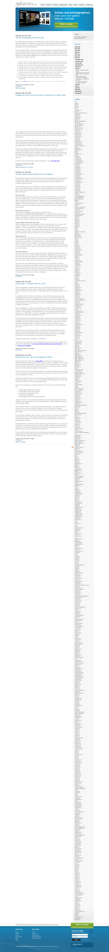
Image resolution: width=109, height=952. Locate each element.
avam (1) (77, 218)
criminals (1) (77, 328)
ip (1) (76, 521)
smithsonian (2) (78, 806)
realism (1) (77, 729)
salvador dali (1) (78, 762)
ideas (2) (77, 499)
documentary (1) (78, 371)
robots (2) (77, 751)
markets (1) (77, 577)
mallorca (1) (77, 574)
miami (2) (77, 586)
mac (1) (76, 563)
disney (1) (77, 365)
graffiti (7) (77, 465)
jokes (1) (77, 534)
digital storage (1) (79, 360)
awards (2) (77, 220)
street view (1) (78, 836)
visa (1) (76, 896)
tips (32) (76, 859)
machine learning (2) (79, 564)
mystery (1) (77, 613)
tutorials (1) (77, 873)
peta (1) (76, 665)
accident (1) (77, 114)
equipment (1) (78, 392)
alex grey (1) (77, 122)
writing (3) (77, 912)
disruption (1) (78, 367)
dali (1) (76, 339)
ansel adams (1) (78, 144)
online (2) (77, 641)
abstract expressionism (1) (81, 113)
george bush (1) (78, 452)
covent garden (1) (79, 324)
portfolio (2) (77, 691)
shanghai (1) (77, 792)
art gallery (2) (78, 167)
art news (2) (77, 175)
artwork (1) (77, 204)
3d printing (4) (78, 110)
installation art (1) (79, 514)
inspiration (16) (78, 510)
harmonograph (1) (79, 477)
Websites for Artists (36, 938)
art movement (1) (79, 174)
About (33, 932)
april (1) (76, 152)
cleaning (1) (77, 285)
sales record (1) (78, 760)
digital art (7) (77, 354)
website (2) (77, 899)
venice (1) (77, 888)
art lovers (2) (77, 171)
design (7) (77, 346)
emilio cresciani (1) (79, 390)
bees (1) (77, 230)
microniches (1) (78, 588)
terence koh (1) (78, 851)
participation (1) (78, 654)
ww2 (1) (76, 914)
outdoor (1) (77, 646)
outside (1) (77, 648)
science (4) (77, 772)
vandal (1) (77, 884)
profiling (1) (77, 710)
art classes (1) (78, 159)
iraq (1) (76, 522)
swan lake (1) (78, 846)
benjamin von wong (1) (80, 231)
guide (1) (77, 471)
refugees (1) (77, 735)
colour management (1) (80, 300)
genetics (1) (77, 448)
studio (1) (77, 837)
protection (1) (78, 717)
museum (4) (77, 611)
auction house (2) (79, 211)
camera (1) (77, 257)
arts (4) (76, 201)
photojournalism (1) (79, 678)
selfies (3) (77, 784)
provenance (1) (78, 720)
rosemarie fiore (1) (79, 754)
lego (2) (76, 547)
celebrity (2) (77, 264)
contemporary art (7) (79, 312)
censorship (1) (78, 265)
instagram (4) (78, 511)
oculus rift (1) (78, 638)
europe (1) (77, 395)
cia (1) (76, 282)
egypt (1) (77, 386)
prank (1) (77, 695)
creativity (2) (77, 327)
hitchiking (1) (78, 485)
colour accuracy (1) (79, 298)
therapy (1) (77, 856)
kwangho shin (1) (79, 544)
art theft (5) (77, 189)
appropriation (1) (78, 149)
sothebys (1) (77, 814)
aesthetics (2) (78, 117)
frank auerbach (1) (79, 428)
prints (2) (77, 706)
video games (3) (78, 892)
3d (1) (76, 108)
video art (31, 167)
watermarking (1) (78, 897)
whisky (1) (77, 902)
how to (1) (77, 496)
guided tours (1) (78, 473)
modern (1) (77, 598)
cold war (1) (77, 289)
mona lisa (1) (78, 601)
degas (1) (77, 345)
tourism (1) (77, 865)
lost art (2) (77, 560)
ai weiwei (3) (77, 118)
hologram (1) (78, 491)
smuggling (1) (78, 807)
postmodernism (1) (79, 693)
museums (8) (78, 612)
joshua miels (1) (78, 536)
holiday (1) (77, 489)
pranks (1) (77, 697)
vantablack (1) (78, 886)
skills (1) (77, 800)
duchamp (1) (77, 380)
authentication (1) (79, 215)
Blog (70, 4)
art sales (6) (77, 185)
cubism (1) (77, 334)
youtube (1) (77, 919)
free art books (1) (79, 431)
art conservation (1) (79, 162)
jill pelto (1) (77, 530)
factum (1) (77, 407)
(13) (76, 102)
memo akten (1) (78, 583)
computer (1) (78, 306)
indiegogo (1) (78, 508)
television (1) (78, 850)
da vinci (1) (77, 338)
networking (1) (78, 624)
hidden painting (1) (79, 484)
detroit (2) (77, 349)
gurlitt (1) (77, 474)
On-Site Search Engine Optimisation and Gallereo (81, 77)
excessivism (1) (78, 398)
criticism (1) (77, 330)
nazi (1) (76, 622)
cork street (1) (78, 320)
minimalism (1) (78, 593)
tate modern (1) (78, 848)
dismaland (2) (78, 364)
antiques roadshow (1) (80, 145)
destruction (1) (78, 347)
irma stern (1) (78, 523)
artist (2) (77, 193)
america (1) (77, 130)
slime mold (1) (78, 803)
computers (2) (78, 308)
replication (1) (78, 740)
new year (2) (77, 628)
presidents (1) (78, 699)
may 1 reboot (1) (78, 578)
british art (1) (77, 246)
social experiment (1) (79, 811)
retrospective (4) (78, 747)
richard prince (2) (79, 749)
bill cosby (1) (77, 234)
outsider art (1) (78, 649)
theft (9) (76, 854)
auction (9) (77, 210)
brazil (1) (77, 244)
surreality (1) (77, 844)
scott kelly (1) (78, 773)
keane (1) (77, 540)
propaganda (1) (78, 716)
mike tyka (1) (78, 590)
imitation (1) (77, 506)
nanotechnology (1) (79, 615)
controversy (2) (78, 315)
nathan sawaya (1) (79, 619)
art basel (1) (77, 156)
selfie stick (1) (78, 783)
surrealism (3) (78, 843)
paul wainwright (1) (79, 657)
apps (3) (77, 151)
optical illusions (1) (79, 643)
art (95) (76, 155)
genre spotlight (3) (79, 451)
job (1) (76, 532)
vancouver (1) (78, 882)
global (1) (77, 461)
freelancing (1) (78, 435)
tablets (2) (77, 847)
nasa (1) (77, 618)
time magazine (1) (79, 858)
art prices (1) (77, 179)
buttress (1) (77, 252)
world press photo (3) (79, 911)
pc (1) (76, 658)
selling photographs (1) (80, 788)
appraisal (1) (77, 148)
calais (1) (77, 256)
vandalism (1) (78, 885)
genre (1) (77, 450)
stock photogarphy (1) (80, 826)
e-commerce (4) (78, 382)
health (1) (77, 480)
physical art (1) (78, 680)
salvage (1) (77, 764)
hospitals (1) (77, 495)
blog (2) (76, 240)
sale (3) (76, 757)
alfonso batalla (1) (79, 125)
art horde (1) (77, 170)
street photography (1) (80, 835)
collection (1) (78, 293)
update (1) (77, 877)
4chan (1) (77, 111)
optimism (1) (77, 645)
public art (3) (77, 723)
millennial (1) (78, 592)
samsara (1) (77, 765)
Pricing (55, 4)
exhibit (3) (77, 399)
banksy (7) (77, 226)
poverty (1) (77, 694)
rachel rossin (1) (78, 727)
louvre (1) (77, 562)
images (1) (77, 504)
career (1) (77, 259)
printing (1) (77, 704)
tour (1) (76, 863)
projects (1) (77, 714)
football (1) (77, 420)
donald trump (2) (78, 372)
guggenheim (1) (78, 470)
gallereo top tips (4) (79, 443)
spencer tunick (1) (79, 818)
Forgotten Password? (86, 939)
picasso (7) (77, 682)
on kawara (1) (78, 639)
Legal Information (35, 946)
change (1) (77, 270)
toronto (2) (77, 862)
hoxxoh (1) (77, 497)
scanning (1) (77, 770)
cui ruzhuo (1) (78, 335)
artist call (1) (77, 194)
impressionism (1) (79, 507)
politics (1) (77, 687)
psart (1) (77, 721)
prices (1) (77, 701)
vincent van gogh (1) (79, 893)
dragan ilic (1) (78, 376)
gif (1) (76, 455)
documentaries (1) (79, 369)
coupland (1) (77, 323)
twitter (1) (77, 874)
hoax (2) (77, 488)
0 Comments (18, 86)
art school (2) (78, 186)
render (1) (77, 736)
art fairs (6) (77, 166)
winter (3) (77, 903)
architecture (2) (78, 154)
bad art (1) (77, 223)
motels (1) (77, 605)
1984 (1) (77, 103)
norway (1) (77, 634)
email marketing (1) (79, 388)
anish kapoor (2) (78, 143)
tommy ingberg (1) (79, 861)
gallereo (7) (77, 439)
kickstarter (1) (78, 541)
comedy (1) (77, 302)
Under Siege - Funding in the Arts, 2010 (82, 79)
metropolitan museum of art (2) (82, 585)
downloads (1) (78, 375)
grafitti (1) (77, 466)
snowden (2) (77, 810)
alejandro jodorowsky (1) (80, 121)
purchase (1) (77, 724)
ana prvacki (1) (78, 133)
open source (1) (78, 642)
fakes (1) (77, 410)
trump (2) (77, 871)
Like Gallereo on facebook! (81, 37)
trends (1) (77, 869)
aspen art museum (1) (80, 207)
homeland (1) (78, 492)
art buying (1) (78, 158)
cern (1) (76, 267)
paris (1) (77, 653)
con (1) (76, 309)
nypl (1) (76, 637)
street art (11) (78, 833)
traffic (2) (77, 866)
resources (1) (78, 745)
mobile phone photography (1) (81, 596)
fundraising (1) (78, 437)
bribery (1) (77, 245)
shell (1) (76, 794)
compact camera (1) (79, 304)
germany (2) (77, 454)
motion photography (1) (80, 607)
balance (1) (77, 225)
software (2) (77, 813)
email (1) (77, 387)
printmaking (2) (78, 705)
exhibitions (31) (78, 402)
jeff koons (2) (78, 529)
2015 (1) (77, 106)
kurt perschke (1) (78, 542)
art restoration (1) (79, 182)
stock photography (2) (80, 828)
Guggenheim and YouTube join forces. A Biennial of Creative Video (83, 74)
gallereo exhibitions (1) (80, 440)
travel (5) (77, 867)
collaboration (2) (78, 290)
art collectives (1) (79, 160)
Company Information (44, 946)
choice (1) (77, 278)
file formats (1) (78, 414)
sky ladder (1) (78, 802)
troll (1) (76, 870)
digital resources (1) (79, 358)
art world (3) (77, 190)
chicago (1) (77, 274)
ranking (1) (77, 728)
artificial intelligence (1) (80, 192)
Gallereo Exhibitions (36, 936)
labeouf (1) (77, 545)
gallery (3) (77, 446)
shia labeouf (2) (78, 796)
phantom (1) (77, 669)
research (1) (77, 742)
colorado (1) (77, 297)
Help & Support (35, 935)
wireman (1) (77, 904)
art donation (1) (78, 163)
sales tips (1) (78, 761)
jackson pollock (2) (79, 527)
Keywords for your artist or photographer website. (82, 82)
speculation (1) (78, 817)
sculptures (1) (78, 776)
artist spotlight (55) (79, 197)
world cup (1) (78, 910)
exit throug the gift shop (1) (81, 405)
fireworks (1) (77, 417)
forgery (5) (77, 424)
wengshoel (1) (78, 900)
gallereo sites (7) (78, 441)
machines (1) (78, 566)
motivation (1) (78, 608)
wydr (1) (76, 915)
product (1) (77, 709)
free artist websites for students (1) (82, 433)
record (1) (77, 731)
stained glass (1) (78, 822)
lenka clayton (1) (78, 548)
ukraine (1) (77, 876)
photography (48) (79, 676)
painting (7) (77, 650)
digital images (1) (79, 357)
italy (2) (76, 526)
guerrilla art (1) (78, 469)
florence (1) (77, 418)
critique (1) (77, 331)
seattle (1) (77, 780)
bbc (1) (76, 229)
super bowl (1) (78, 841)
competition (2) (78, 305)
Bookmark (75, 945)
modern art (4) (78, 600)
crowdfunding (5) (78, 332)
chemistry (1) (78, 272)
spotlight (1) (77, 820)
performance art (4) (79, 663)
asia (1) (76, 205)
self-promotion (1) (79, 781)
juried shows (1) (78, 538)
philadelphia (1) (78, 671)
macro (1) (77, 567)
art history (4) (78, 169)
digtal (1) (77, 362)
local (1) (76, 555)
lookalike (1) (77, 557)
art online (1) (77, 177)
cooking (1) (77, 316)
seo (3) (76, 790)
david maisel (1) (78, 341)
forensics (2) (77, 422)
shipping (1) (77, 798)
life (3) (76, 553)
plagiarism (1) (78, 684)
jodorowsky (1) (78, 533)
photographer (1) (78, 674)
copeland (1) (77, 317)
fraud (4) (77, 429)
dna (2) (76, 368)
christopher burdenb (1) (80, 280)
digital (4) (77, 353)
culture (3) (77, 336)
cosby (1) (77, 321)
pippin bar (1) (78, 683)
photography (23, 88)
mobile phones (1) (79, 597)
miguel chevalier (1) (79, 589)
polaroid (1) (77, 686)
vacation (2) (77, 878)
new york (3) (77, 630)
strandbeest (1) (78, 832)
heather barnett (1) (79, 481)
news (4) (77, 631)
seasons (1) (77, 779)
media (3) (77, 579)
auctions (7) (77, 212)
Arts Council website (24, 345)
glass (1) (77, 458)
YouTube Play (55, 161)
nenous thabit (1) (78, 623)
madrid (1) (77, 568)
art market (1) (78, 173)
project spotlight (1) (79, 713)
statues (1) (77, 825)
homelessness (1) (79, 493)
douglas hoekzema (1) (80, 373)
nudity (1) (77, 635)
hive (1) (76, 486)
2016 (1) (77, 107)
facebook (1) (77, 406)
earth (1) (77, 383)
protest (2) (77, 719)
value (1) (77, 880)
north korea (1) (78, 633)
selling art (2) (78, 785)
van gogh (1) (77, 881)
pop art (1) (77, 689)
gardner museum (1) (79, 447)
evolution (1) (77, 397)
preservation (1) (78, 698)
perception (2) (78, 660)
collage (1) (77, 291)
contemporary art (24, 167)
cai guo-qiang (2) (78, 255)
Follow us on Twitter (79, 38)
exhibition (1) (78, 401)
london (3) (77, 556)
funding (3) (77, 436)
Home (42, 4)
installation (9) (78, 512)
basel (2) (77, 227)
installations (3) (78, 515)
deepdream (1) (78, 343)
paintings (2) (77, 652)
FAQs (75, 4)
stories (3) (77, 831)
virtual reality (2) (78, 895)
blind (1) (76, 238)
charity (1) (77, 271)
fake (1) (76, 409)
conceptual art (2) (79, 311)
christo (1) (77, 279)
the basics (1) (78, 852)
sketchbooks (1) (78, 799)
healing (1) (77, 478)
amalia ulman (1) (78, 129)
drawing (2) (77, 377)
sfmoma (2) (77, 791)
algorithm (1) (77, 126)
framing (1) (77, 427)
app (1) (76, 147)
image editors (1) (78, 503)
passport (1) (77, 656)
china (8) (77, 276)
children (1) (77, 275)
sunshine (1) (77, 840)
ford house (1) (78, 421)
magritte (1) (77, 571)
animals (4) (77, 139)
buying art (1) (78, 253)
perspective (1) (78, 664)
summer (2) (77, 839)
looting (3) (77, 559)
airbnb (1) (77, 119)
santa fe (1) (77, 768)
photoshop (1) (78, 679)
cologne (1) (77, 296)
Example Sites (63, 4)
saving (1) (77, 769)
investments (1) (78, 519)
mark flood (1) (78, 575)
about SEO (39, 361)
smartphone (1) (78, 805)
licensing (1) (77, 552)
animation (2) (78, 141)
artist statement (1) (79, 199)
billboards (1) (78, 235)
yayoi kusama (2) (79, 917)
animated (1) (77, 140)
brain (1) (77, 242)
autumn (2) (77, 216)
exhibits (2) (77, 403)
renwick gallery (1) (79, 738)
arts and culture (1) (79, 203)
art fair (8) (77, 164)
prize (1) (77, 708)
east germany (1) (79, 384)
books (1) (77, 241)
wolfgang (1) (77, 906)
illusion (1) (77, 500)
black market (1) (78, 237)
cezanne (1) (77, 268)
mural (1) (77, 609)
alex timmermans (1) (79, 123)
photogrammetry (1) (79, 672)
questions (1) (78, 725)
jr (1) (76, 537)
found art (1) (77, 425)
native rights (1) (78, 620)
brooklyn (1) (77, 248)
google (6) (77, 462)
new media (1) (78, 627)
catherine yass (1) (79, 261)
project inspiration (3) (79, 712)
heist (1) (76, 482)
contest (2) (77, 313)
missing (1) (77, 594)
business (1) (77, 250)
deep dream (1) (78, 342)
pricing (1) (77, 702)
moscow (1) (77, 604)
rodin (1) (77, 753)
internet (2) (77, 518)
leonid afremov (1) (79, 551)
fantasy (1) (77, 412)
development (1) (78, 351)
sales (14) (77, 758)
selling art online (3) (79, 787)
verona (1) (77, 889)
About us (81, 4)
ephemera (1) (78, 391)
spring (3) (77, 821)
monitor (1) (77, 603)
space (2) (77, 815)
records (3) (77, 732)
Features (48, 4)
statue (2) (77, 824)
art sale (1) (77, 184)
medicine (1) (77, 582)
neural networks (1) (79, 626)
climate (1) (77, 286)
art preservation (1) (79, 178)
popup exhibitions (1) (79, 690)
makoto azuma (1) (79, 572)
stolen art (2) (77, 829)
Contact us (89, 4)
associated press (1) (79, 208)
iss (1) (76, 525)
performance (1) (78, 661)
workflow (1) (77, 908)
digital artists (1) (78, 356)
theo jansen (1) (78, 855)
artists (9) (77, 200)
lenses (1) (77, 549)
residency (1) (78, 743)
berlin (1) (77, 233)
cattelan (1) (77, 263)
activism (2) (77, 115)
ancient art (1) (78, 134)
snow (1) (77, 809)
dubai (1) (77, 379)
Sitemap (51, 946)
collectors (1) (78, 294)
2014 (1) (77, 104)
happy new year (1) (79, 476)
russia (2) (77, 755)
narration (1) (77, 616)
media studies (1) (79, 581)
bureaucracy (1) (78, 249)
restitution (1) (78, 746)
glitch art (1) (77, 459)
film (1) (76, 416)
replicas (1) (77, 739)
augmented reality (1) (79, 214)
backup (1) (77, 222)
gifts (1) (76, 456)
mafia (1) (77, 570)
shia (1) (76, 795)
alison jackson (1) (79, 128)
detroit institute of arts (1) (80, 350)
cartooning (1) (78, 260)
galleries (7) (77, 444)
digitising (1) (77, 361)
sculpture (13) (78, 775)
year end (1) (77, 918)
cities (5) (77, 283)
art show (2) (77, 188)
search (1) (77, 777)
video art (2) (77, 891)
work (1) (76, 907)
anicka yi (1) (77, 137)
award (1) (77, 219)
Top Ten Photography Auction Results (82, 71)
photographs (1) (78, 675)
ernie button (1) (78, 394)
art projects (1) (78, 181)
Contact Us (34, 933)
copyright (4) (77, 319)
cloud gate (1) (78, 287)
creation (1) (77, 326)
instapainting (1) (78, 517)
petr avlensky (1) (78, 668)
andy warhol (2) (78, 136)
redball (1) (77, 734)
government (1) (78, 463)
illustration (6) (78, 501)
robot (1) (77, 750)
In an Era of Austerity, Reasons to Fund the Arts (46, 344)
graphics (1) (77, 467)
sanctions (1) (78, 766)
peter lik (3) (77, 667)
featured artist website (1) (80, 413)
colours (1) (77, 301)
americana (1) (78, 132)
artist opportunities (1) (80, 196)
